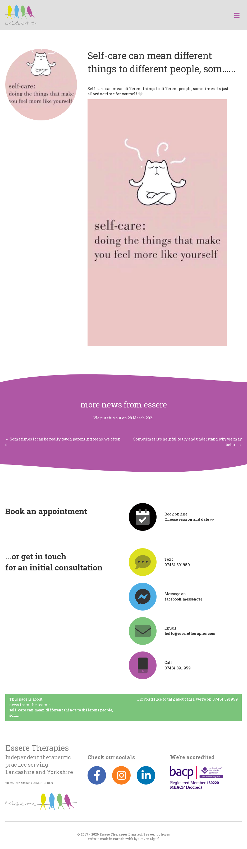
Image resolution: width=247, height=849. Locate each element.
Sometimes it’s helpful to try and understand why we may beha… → (187, 442)
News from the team (28, 704)
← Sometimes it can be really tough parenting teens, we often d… (63, 442)
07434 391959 (225, 699)
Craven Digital (148, 839)
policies (163, 834)
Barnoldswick (123, 839)
